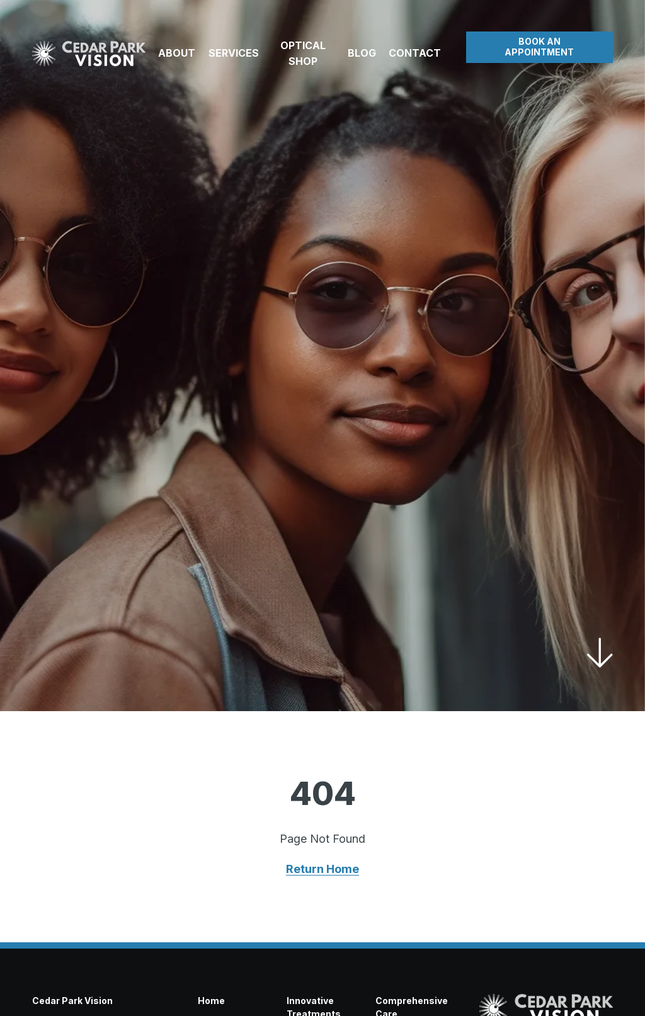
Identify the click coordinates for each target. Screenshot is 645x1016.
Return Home (322, 869)
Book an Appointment (539, 46)
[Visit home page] (89, 53)
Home (211, 1000)
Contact (415, 53)
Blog (362, 53)
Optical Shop (303, 53)
